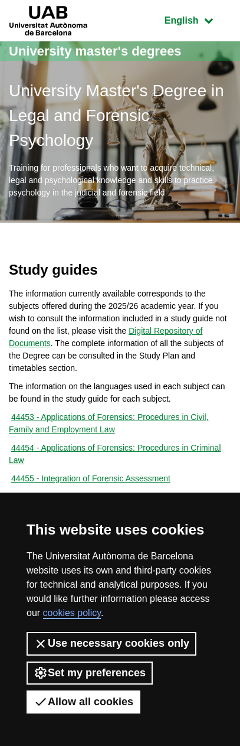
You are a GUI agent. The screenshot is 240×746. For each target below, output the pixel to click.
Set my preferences (90, 673)
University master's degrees (95, 51)
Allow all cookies (83, 702)
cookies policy (72, 613)
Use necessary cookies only (111, 644)
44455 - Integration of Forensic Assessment (90, 478)
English (197, 19)
